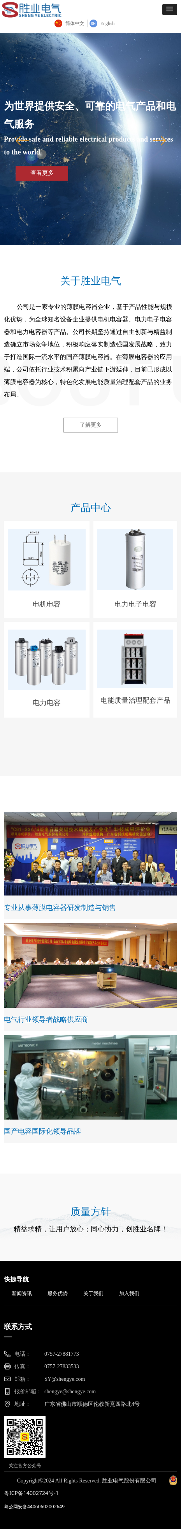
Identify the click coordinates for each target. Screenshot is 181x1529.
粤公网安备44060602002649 (34, 1506)
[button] (169, 9)
